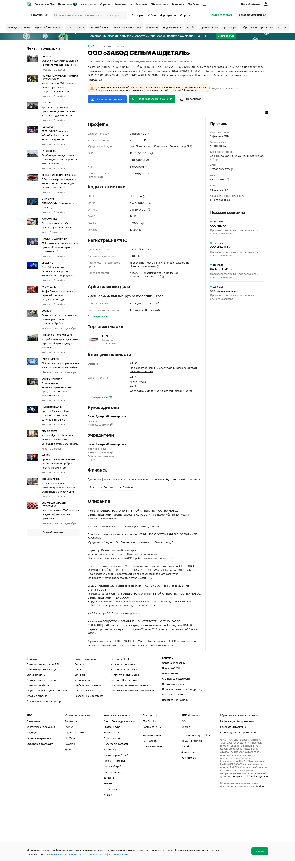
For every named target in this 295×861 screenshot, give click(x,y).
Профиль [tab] (93, 113)
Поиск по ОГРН (171, 724)
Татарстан (109, 834)
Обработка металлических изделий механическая (161, 390)
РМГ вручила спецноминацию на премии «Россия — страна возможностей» (60, 247)
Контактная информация (40, 783)
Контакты (167, 714)
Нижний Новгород (114, 817)
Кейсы (152, 15)
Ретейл (190, 27)
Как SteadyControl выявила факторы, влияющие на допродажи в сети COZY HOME (60, 439)
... (204, 4)
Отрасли (105, 4)
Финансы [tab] (137, 113)
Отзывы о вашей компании (41, 736)
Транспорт (229, 27)
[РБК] (29, 4)
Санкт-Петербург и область (119, 777)
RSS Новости (150, 797)
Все (92, 487)
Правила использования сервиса (129, 741)
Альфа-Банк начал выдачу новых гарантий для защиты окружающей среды (60, 295)
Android (185, 783)
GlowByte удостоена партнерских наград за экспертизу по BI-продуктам (58, 271)
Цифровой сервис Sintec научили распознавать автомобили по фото (56, 415)
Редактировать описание (225, 88)
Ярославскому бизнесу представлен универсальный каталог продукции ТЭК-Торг (58, 111)
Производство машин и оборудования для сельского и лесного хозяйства (163, 369)
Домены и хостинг (191, 797)
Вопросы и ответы (172, 751)
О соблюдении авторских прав (238, 789)
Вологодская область (116, 800)
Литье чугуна (138, 381)
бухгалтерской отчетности (183, 479)
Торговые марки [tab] (158, 113)
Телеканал (178, 4)
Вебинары (80, 731)
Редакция (31, 789)
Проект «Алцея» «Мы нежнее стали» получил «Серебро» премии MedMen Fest (58, 463)
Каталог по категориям (124, 726)
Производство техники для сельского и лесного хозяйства (161, 61)
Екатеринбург (112, 783)
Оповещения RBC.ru (154, 803)
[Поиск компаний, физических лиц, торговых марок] (90, 15)
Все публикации (53, 532)
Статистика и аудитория (176, 735)
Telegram (70, 800)
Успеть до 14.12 (226, 36)
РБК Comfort (150, 777)
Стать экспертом (221, 15)
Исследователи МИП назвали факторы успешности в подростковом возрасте (58, 87)
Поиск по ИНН (170, 730)
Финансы (152, 27)
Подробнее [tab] (95, 80)
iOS (183, 777)
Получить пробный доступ (41, 726)
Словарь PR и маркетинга (89, 752)
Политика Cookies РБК (175, 756)
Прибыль (126, 487)
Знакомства (188, 808)
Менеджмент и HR (19, 27)
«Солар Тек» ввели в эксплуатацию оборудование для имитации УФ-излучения (58, 487)
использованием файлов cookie (66, 854)
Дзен (68, 806)
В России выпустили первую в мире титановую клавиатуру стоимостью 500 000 (59, 183)
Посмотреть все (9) (100, 397)
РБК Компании (159, 4)
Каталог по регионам (123, 720)
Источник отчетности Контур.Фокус (183, 745)
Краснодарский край (116, 811)
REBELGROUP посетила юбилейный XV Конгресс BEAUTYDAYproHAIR (56, 135)
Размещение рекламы (38, 794)
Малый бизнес (100, 27)
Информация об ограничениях (238, 777)
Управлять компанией (252, 15)
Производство (209, 27)
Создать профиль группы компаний (46, 747)
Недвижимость (123, 4)
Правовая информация (233, 783)
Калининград (111, 806)
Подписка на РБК (44, 4)
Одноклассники (74, 789)
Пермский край (112, 822)
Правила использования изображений (132, 747)
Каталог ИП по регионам (125, 736)
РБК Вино (193, 4)
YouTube (70, 794)
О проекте (186, 15)
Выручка (107, 487)
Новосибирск (111, 789)
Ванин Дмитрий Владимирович (107, 444)
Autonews (141, 4)
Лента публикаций (43, 48)
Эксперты (138, 15)
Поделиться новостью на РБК (42, 720)
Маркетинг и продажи (127, 27)
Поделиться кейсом (37, 741)
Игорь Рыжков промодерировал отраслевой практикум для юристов (60, 343)
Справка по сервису (173, 719)
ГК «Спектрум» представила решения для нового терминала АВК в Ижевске (60, 159)
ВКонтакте (71, 777)
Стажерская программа (39, 800)
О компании (33, 777)
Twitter (69, 783)
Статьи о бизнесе (84, 747)
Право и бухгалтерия (48, 27)
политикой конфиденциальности (108, 854)
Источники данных (173, 740)
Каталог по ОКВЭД (121, 715)
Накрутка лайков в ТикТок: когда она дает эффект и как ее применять (60, 514)
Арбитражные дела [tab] (184, 113)
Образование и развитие (257, 27)
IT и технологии (75, 27)
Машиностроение (116, 61)
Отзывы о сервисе (36, 752)
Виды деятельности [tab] (115, 113)
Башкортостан (112, 794)
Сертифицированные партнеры (44, 757)
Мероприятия (88, 4)
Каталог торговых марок (125, 731)
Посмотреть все (98, 316)
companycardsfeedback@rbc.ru (250, 832)
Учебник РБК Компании (88, 741)
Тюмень (108, 839)
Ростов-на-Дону (113, 828)
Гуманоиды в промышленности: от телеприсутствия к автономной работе (60, 319)
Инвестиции (67, 4)
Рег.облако (187, 803)
